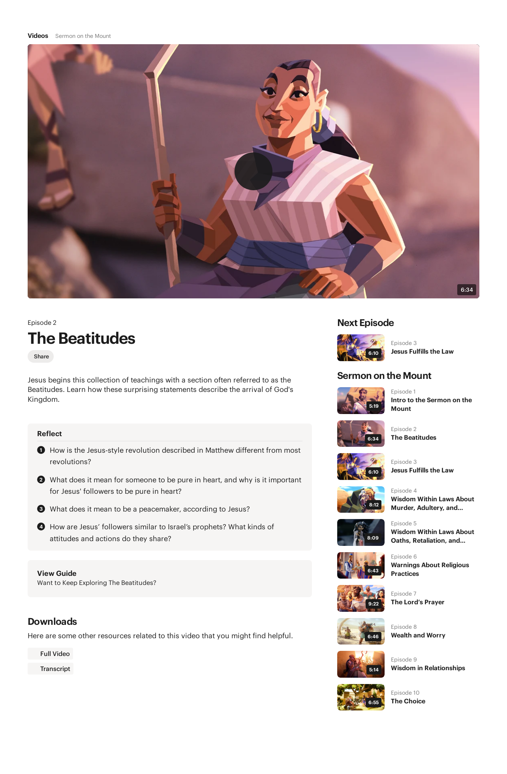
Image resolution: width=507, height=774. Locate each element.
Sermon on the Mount (83, 35)
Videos (38, 35)
